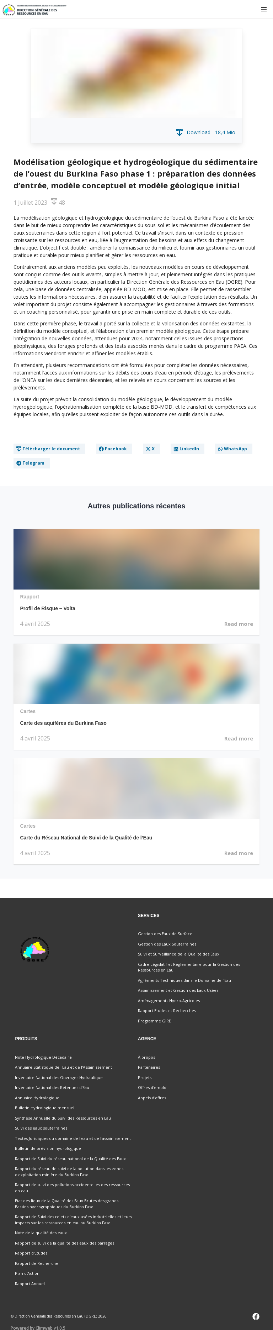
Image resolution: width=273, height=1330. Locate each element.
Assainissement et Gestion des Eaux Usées (178, 990)
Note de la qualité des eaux (41, 1232)
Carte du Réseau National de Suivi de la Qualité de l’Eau (86, 838)
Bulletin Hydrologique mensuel (44, 1107)
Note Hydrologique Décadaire (43, 1057)
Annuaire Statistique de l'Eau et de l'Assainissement (63, 1067)
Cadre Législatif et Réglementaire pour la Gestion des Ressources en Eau (189, 967)
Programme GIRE (154, 1020)
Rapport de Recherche (36, 1263)
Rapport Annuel (30, 1283)
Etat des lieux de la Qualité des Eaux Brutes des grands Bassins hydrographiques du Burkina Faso (66, 1203)
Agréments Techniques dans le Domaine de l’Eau (184, 980)
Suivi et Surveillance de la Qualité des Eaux (178, 954)
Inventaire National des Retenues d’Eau (52, 1087)
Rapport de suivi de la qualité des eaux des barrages (64, 1243)
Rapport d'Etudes (31, 1253)
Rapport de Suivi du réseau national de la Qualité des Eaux (70, 1158)
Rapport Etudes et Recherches (167, 1010)
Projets (144, 1077)
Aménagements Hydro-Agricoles (169, 1000)
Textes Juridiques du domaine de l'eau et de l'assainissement (73, 1138)
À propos (146, 1057)
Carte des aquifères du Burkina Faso (63, 723)
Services (148, 915)
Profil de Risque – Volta (47, 608)
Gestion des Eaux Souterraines (167, 944)
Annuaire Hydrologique (37, 1097)
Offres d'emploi (152, 1087)
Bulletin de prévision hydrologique (48, 1148)
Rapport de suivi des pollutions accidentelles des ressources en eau (72, 1187)
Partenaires (149, 1067)
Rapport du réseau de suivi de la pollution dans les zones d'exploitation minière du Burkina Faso (69, 1171)
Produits (26, 1038)
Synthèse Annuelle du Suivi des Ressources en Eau (63, 1118)
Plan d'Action (27, 1273)
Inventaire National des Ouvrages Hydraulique (59, 1077)
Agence (147, 1038)
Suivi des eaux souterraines (41, 1128)
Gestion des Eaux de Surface (165, 933)
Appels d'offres (152, 1097)
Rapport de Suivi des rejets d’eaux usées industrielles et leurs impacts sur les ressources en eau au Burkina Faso (73, 1219)
